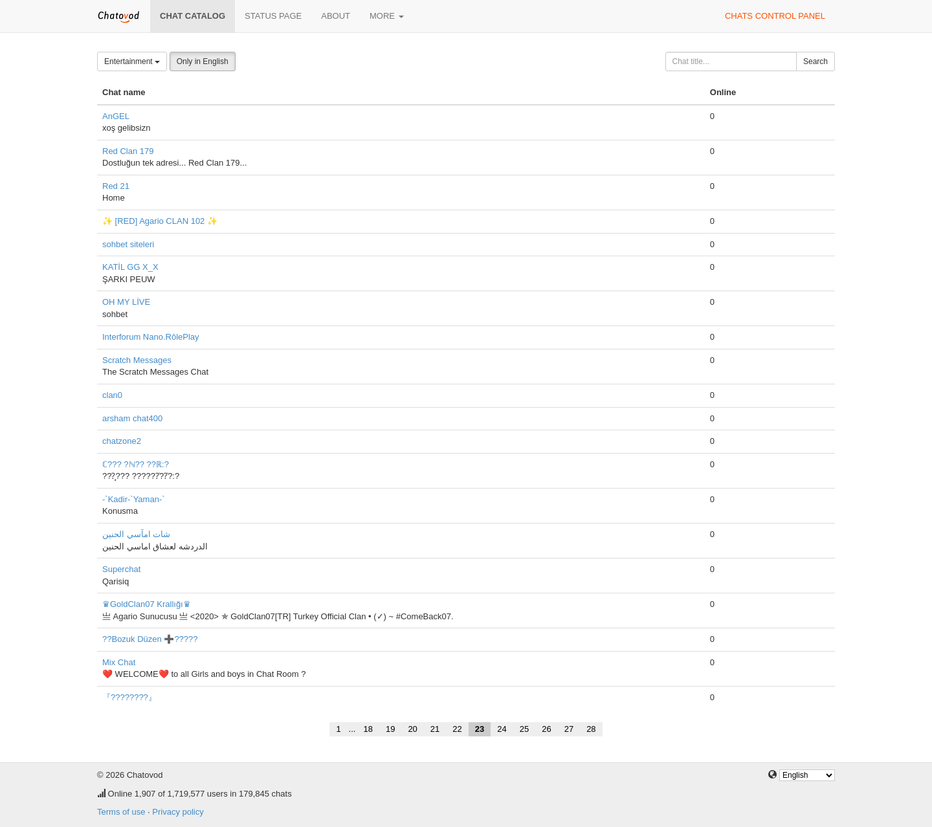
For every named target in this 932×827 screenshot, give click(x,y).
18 (367, 729)
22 (456, 729)
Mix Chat (118, 662)
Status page (273, 16)
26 (546, 729)
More (387, 16)
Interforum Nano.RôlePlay (150, 337)
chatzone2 (121, 441)
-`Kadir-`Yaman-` (133, 499)
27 (568, 729)
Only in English (202, 61)
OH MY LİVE (126, 302)
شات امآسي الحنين (136, 534)
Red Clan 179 (128, 151)
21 (434, 729)
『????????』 (129, 697)
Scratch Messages (137, 360)
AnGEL (115, 116)
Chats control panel (775, 16)
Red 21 (115, 186)
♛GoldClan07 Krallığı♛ (146, 604)
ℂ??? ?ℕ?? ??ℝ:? (135, 464)
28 (590, 729)
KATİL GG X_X (130, 267)
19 (390, 729)
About (335, 16)
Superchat (121, 569)
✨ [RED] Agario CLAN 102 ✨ (159, 221)
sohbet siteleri (128, 244)
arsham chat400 (132, 418)
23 (479, 729)
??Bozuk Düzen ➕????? (150, 639)
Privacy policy (177, 812)
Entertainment (132, 61)
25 (524, 729)
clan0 (112, 395)
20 (412, 729)
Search (815, 61)
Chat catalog (192, 16)
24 (501, 729)
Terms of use (121, 812)
